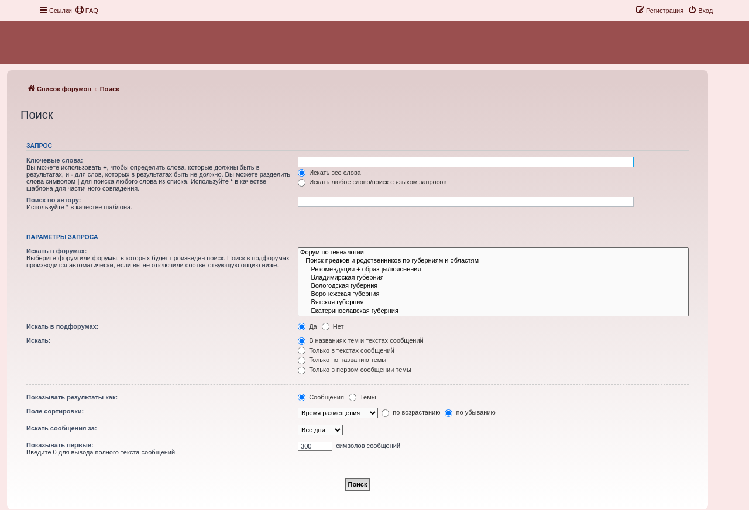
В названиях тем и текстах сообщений (361, 340)
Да (307, 326)
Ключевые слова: (54, 160)
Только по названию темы (342, 359)
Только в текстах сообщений (346, 350)
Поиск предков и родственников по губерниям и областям (493, 261)
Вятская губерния (493, 302)
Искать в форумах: (56, 250)
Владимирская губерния (493, 278)
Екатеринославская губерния (493, 311)
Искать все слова (329, 172)
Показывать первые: (60, 445)
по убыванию (470, 412)
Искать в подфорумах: (62, 326)
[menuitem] (86, 11)
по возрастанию (411, 412)
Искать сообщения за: (61, 428)
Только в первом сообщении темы (354, 369)
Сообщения (321, 397)
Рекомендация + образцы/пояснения (493, 270)
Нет (333, 326)
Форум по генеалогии (493, 253)
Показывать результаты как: (72, 397)
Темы (362, 397)
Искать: (38, 340)
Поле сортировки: (55, 411)
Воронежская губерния (493, 294)
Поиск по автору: (53, 200)
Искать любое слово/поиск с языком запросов (372, 181)
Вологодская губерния (493, 286)
